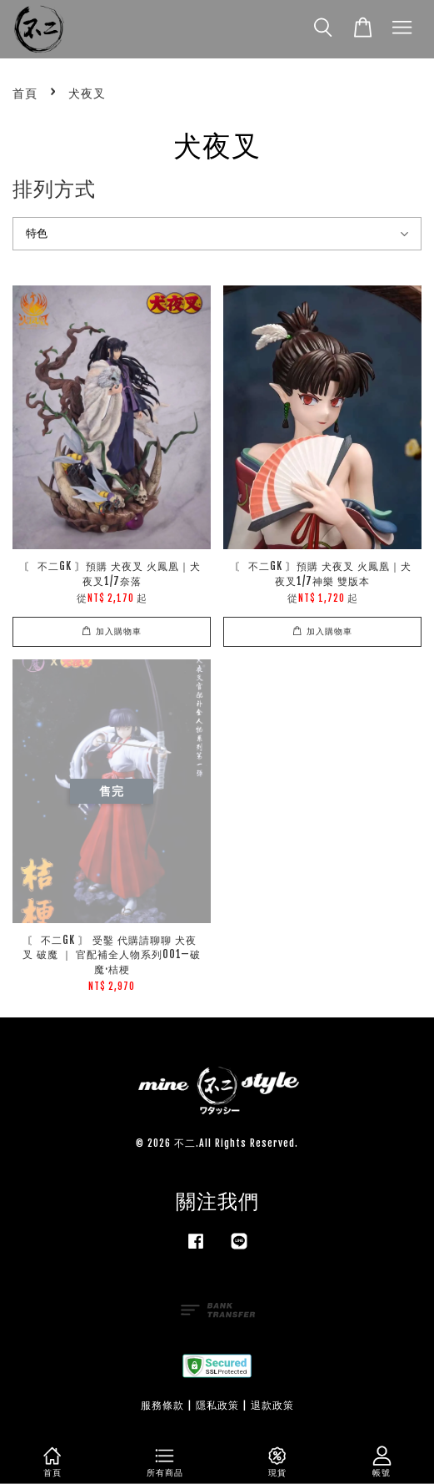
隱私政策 (217, 1405)
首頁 (24, 93)
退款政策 (272, 1405)
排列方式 (54, 188)
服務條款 (162, 1405)
